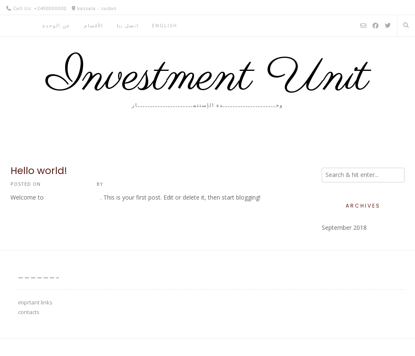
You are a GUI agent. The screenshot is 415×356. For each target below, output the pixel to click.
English (164, 25)
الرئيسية (18, 25)
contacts (28, 312)
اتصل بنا (128, 25)
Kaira (63, 347)
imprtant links (35, 302)
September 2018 (344, 227)
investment (121, 184)
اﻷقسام (93, 25)
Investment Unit (208, 78)
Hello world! (39, 170)
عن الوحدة (56, 25)
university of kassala (72, 197)
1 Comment (26, 215)
